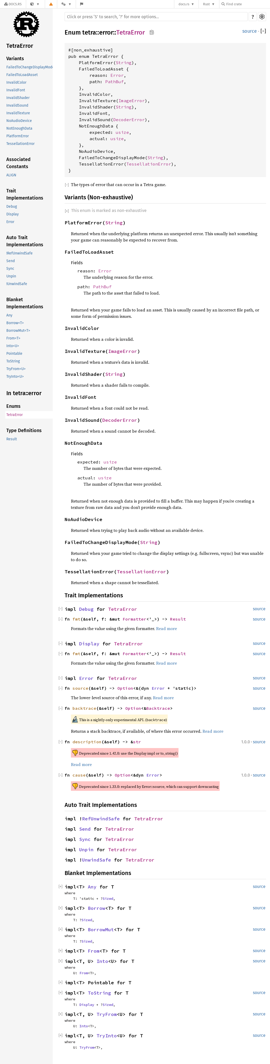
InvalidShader (18, 98)
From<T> (13, 338)
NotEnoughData (19, 128)
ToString (13, 361)
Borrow (96, 908)
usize (122, 132)
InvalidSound (17, 105)
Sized (108, 898)
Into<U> (12, 346)
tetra (89, 32)
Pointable (14, 353)
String (124, 62)
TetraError (19, 45)
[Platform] (66, 4)
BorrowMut (101, 929)
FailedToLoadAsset (22, 75)
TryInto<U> (15, 376)
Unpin (11, 276)
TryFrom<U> (16, 369)
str (137, 741)
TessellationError (20, 143)
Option (125, 688)
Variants (15, 59)
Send (10, 261)
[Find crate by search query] (248, 4)
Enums (13, 406)
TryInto (107, 1036)
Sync (10, 268)
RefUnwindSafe (101, 819)
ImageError (131, 100)
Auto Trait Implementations (24, 241)
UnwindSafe (96, 860)
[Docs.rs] (13, 4)
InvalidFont (15, 90)
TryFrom (107, 1014)
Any (9, 315)
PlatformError (17, 136)
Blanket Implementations (24, 303)
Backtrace (158, 708)
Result (11, 439)
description (87, 741)
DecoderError (129, 119)
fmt (76, 619)
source (249, 31)
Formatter (134, 619)
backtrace (84, 708)
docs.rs (184, 4)
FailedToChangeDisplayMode (30, 67)
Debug (11, 206)
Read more (166, 628)
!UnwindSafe (16, 284)
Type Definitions (24, 430)
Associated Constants (18, 163)
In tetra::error (24, 393)
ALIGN (11, 175)
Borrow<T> (15, 323)
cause (79, 775)
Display (12, 214)
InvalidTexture (18, 113)
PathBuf (114, 81)
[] (263, 31)
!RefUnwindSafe (19, 253)
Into (102, 961)
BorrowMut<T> (18, 330)
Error (10, 222)
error (106, 32)
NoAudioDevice (19, 121)
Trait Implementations (24, 194)
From (93, 951)
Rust (206, 4)
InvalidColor (16, 82)
